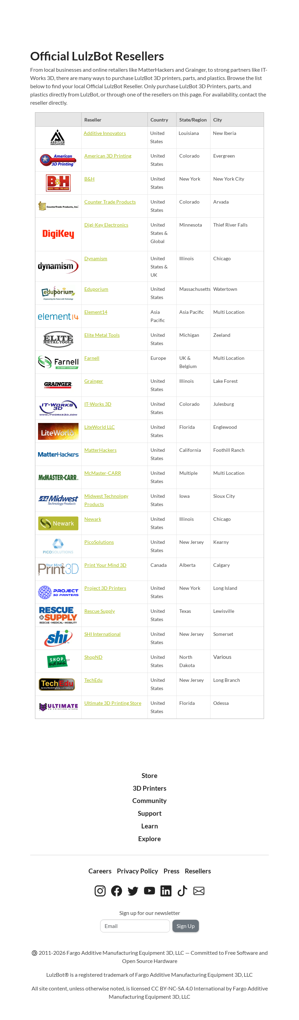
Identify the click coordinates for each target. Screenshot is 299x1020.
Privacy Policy (137, 871)
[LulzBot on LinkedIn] (165, 889)
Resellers (198, 871)
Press (171, 871)
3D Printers (149, 788)
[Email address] (135, 926)
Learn (149, 826)
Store (149, 775)
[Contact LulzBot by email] (198, 889)
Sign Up (186, 925)
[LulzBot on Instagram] (100, 889)
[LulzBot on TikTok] (182, 889)
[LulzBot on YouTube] (149, 889)
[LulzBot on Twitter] (133, 889)
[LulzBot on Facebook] (116, 889)
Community (149, 800)
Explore (149, 839)
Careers (99, 871)
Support (150, 813)
